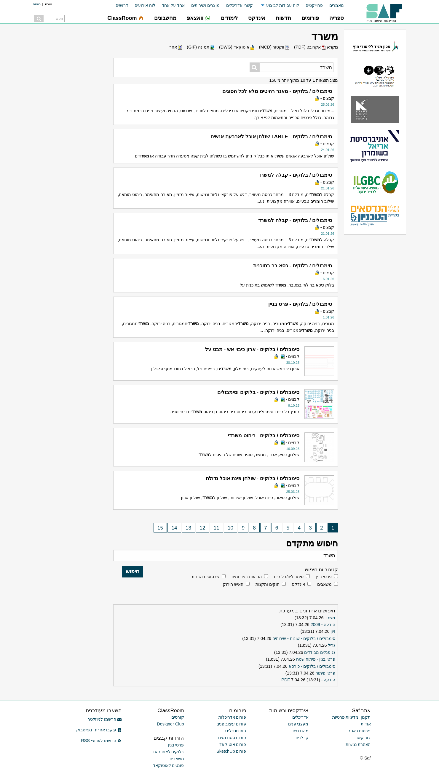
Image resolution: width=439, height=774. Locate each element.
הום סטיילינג (235, 730)
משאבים (324, 584)
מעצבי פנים (298, 724)
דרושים (122, 5)
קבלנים (302, 737)
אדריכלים (300, 717)
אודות (366, 724)
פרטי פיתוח (325, 673)
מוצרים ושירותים (205, 5)
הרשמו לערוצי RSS (101, 740)
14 (174, 528)
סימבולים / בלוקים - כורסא (312, 666)
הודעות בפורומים (247, 576)
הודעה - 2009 (323, 624)
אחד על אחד (173, 5)
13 (188, 528)
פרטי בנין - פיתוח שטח (316, 659)
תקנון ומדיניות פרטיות (351, 717)
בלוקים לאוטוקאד (168, 751)
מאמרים (336, 5)
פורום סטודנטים (232, 737)
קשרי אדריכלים (239, 5)
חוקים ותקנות (268, 584)
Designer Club (170, 724)
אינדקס (298, 584)
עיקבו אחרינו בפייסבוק (99, 730)
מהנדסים (301, 730)
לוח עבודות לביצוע (282, 5)
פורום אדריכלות (232, 717)
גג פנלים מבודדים (319, 652)
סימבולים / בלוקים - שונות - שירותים (304, 638)
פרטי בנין (324, 576)
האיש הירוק (233, 584)
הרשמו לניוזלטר (105, 719)
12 (202, 528)
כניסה (37, 4)
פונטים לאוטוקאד (168, 765)
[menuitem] (333, 5)
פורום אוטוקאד (232, 744)
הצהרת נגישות (358, 744)
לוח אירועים (145, 5)
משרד (330, 617)
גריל (331, 645)
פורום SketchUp (231, 751)
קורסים (177, 717)
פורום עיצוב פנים (231, 724)
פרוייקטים (314, 5)
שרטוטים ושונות (205, 576)
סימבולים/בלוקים (289, 576)
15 (160, 528)
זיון (333, 631)
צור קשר (363, 737)
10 (230, 528)
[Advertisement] (65, 118)
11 (216, 528)
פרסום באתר (359, 730)
